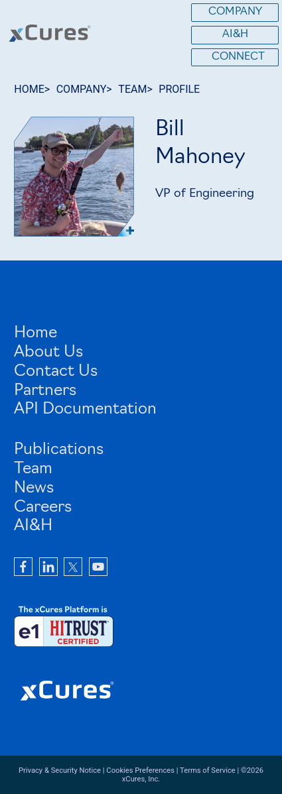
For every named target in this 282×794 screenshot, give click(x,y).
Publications (59, 450)
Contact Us (56, 372)
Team (33, 469)
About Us (48, 353)
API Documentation (85, 410)
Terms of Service (208, 770)
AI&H (235, 34)
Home (35, 333)
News (34, 488)
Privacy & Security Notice (60, 770)
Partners (45, 391)
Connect (238, 57)
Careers (43, 508)
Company (235, 12)
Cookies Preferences (140, 770)
